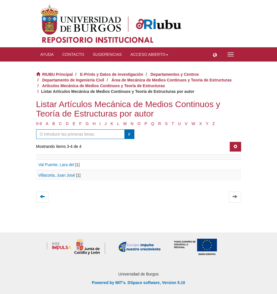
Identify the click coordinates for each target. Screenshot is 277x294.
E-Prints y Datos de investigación (111, 74)
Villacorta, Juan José (56, 175)
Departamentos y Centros (175, 74)
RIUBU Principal (57, 74)
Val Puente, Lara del (56, 164)
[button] (215, 54)
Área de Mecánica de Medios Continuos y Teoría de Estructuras (172, 80)
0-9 (39, 123)
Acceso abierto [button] (149, 54)
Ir (129, 134)
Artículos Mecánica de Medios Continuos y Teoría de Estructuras (103, 85)
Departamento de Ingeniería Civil (73, 80)
